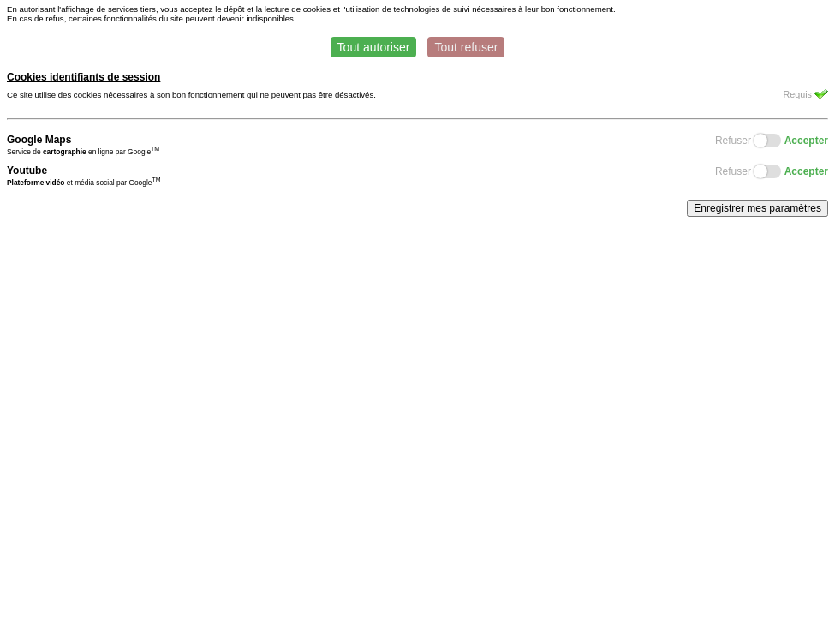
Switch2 (767, 171)
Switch (767, 140)
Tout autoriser (373, 47)
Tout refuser (466, 47)
